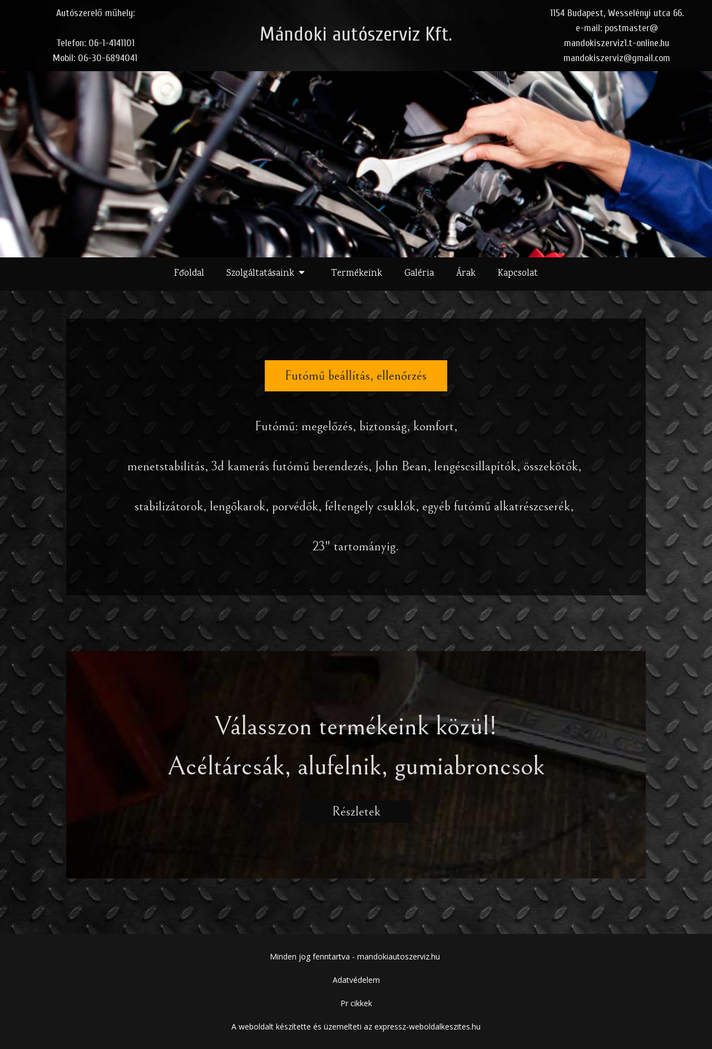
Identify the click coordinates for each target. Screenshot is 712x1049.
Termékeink (356, 274)
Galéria (419, 274)
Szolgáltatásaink (267, 274)
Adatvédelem (356, 980)
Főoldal (189, 274)
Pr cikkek (356, 1003)
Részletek (356, 811)
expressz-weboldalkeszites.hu (427, 1026)
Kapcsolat (518, 274)
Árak (466, 274)
